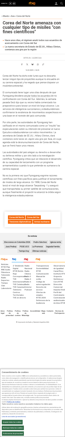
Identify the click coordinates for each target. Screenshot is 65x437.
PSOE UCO (24, 246)
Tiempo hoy (24, 251)
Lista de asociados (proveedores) (14, 416)
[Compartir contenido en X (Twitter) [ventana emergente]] (27, 64)
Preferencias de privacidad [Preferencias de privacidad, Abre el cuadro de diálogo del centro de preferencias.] (13, 433)
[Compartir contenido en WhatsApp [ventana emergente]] (37, 64)
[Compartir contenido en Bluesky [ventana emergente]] (32, 64)
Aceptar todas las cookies (12, 422)
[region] (32, 403)
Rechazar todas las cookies (13, 428)
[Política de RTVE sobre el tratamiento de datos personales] (10, 313)
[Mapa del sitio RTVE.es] (43, 312)
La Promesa (37, 246)
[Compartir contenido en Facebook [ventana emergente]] (22, 64)
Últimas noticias (39, 251)
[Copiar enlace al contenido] (43, 64)
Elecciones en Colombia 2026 (17, 242)
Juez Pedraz (10, 246)
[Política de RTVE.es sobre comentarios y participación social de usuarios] (59, 312)
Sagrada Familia (53, 246)
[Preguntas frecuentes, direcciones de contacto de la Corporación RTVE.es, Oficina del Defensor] (50, 311)
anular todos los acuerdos (37, 95)
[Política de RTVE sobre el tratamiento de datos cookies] (18, 313)
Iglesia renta (55, 242)
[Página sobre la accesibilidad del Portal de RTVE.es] (35, 311)
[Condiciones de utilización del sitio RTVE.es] (3, 312)
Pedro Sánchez (40, 242)
